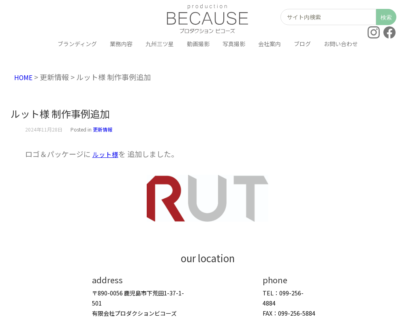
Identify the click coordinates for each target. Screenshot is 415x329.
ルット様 (107, 154)
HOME (24, 77)
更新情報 (102, 129)
